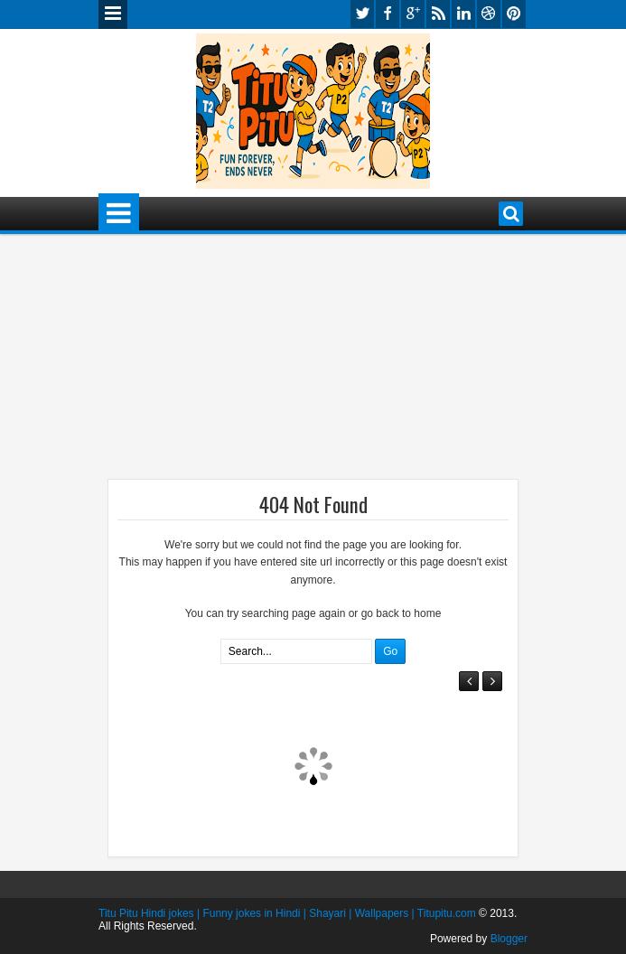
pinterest (514, 14)
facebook (387, 14)
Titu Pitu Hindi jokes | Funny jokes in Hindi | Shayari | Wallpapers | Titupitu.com (287, 913)
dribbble (488, 14)
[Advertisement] (242, 360)
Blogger (509, 938)
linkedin (463, 14)
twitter (362, 14)
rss (438, 14)
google (413, 14)
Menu (112, 14)
